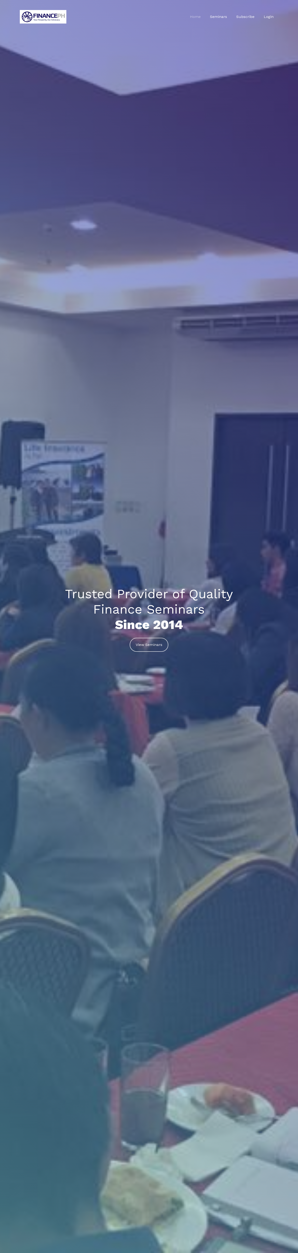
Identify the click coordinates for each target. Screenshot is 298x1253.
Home (195, 16)
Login (269, 16)
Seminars (218, 16)
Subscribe (245, 16)
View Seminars (149, 644)
